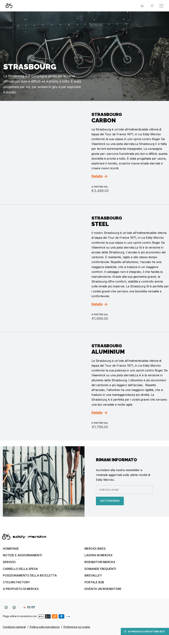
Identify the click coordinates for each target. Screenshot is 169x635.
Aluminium (108, 351)
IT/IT (29, 607)
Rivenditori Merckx (99, 562)
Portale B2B (94, 582)
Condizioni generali (14, 626)
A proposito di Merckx (21, 589)
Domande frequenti (100, 569)
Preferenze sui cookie (76, 626)
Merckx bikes (95, 548)
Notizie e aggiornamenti (22, 555)
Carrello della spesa (20, 569)
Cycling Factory (16, 582)
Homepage (11, 548)
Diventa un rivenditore (102, 589)
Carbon (103, 120)
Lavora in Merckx (98, 555)
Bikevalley (93, 575)
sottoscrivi (110, 500)
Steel (100, 224)
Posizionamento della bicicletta (30, 575)
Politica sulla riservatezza (44, 626)
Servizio (9, 562)
